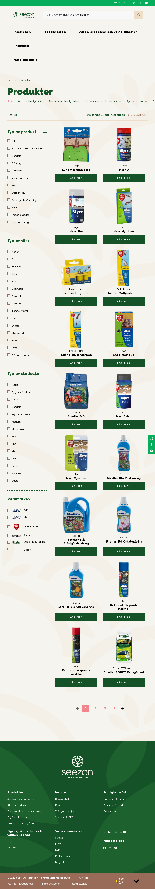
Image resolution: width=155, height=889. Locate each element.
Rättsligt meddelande (20, 884)
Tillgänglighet (78, 884)
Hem (10, 80)
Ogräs (11, 841)
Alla (10, 101)
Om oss (83, 878)
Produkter (22, 46)
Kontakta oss (113, 841)
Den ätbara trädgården (63, 101)
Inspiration (22, 32)
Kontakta (118, 3)
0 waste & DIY (64, 817)
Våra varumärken (68, 831)
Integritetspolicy (51, 884)
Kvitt (57, 850)
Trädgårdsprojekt (65, 811)
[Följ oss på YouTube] (146, 3)
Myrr (58, 844)
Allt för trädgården (30, 101)
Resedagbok (62, 799)
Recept (59, 805)
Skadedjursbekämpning (21, 799)
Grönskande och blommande (102, 101)
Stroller (59, 838)
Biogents (60, 862)
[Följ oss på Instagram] (134, 3)
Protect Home (63, 856)
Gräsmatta (109, 811)
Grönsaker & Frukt (114, 799)
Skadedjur (13, 848)
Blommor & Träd (113, 805)
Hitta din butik (25, 60)
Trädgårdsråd (54, 32)
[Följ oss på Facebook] (140, 3)
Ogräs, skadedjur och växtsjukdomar (107, 32)
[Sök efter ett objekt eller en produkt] (88, 15)
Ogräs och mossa (137, 101)
